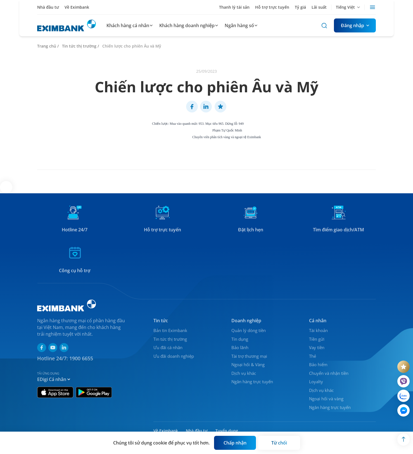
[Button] (355, 25)
